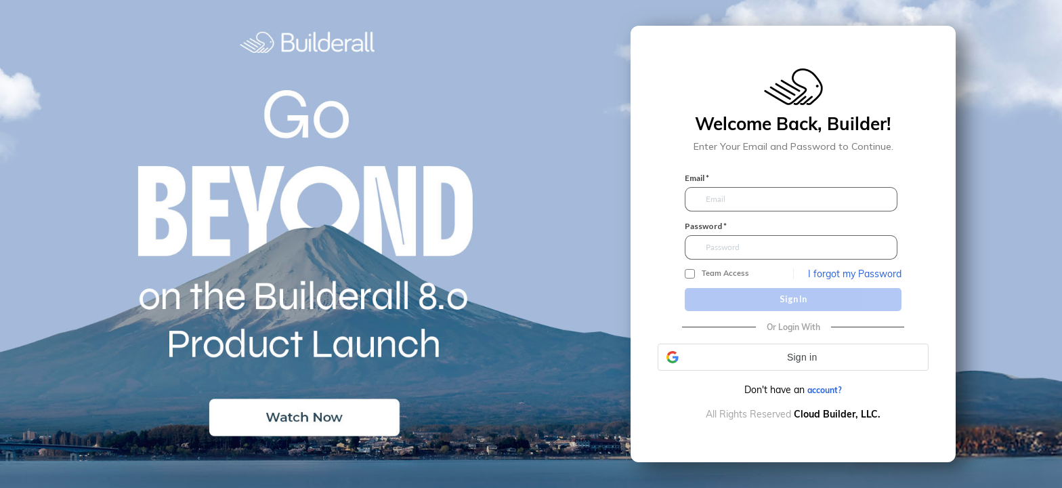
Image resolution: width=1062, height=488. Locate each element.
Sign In (793, 298)
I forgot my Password (854, 274)
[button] (793, 357)
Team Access (725, 273)
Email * (697, 178)
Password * (706, 226)
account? (824, 390)
